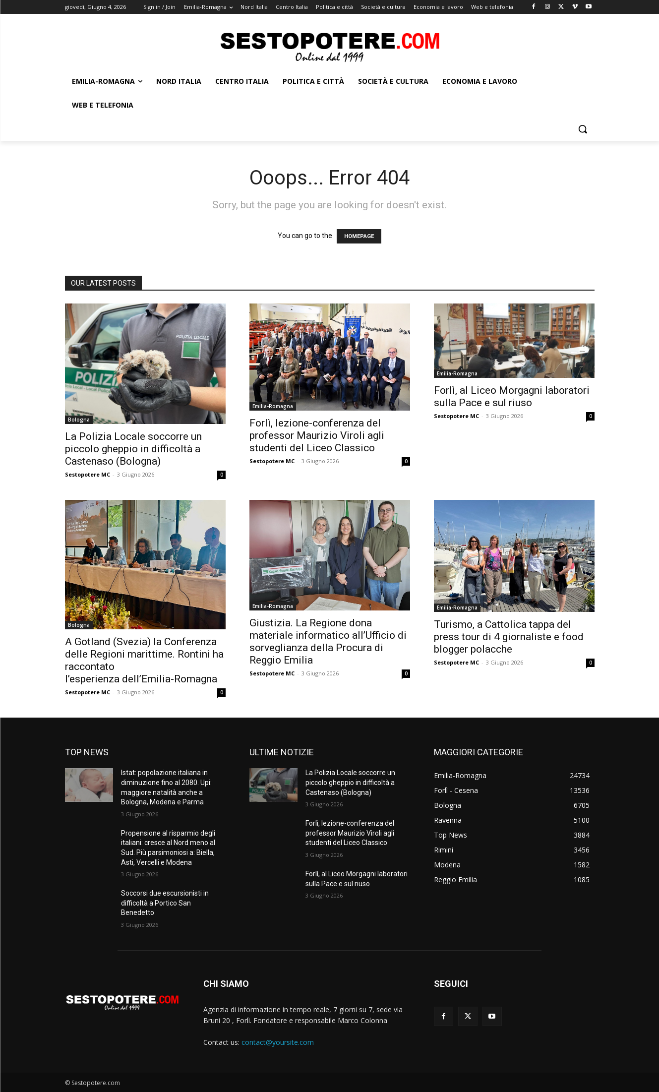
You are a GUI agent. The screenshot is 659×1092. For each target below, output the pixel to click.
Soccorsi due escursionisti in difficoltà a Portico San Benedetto (165, 902)
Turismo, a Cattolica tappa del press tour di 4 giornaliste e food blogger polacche (509, 636)
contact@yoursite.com (277, 1042)
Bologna (79, 419)
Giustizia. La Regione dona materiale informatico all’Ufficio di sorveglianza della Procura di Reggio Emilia (328, 641)
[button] (583, 129)
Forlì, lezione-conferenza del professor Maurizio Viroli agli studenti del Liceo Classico (316, 435)
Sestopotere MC (87, 474)
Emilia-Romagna (272, 406)
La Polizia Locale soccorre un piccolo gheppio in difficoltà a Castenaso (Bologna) (133, 448)
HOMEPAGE (359, 236)
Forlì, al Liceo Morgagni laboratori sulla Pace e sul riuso (512, 396)
